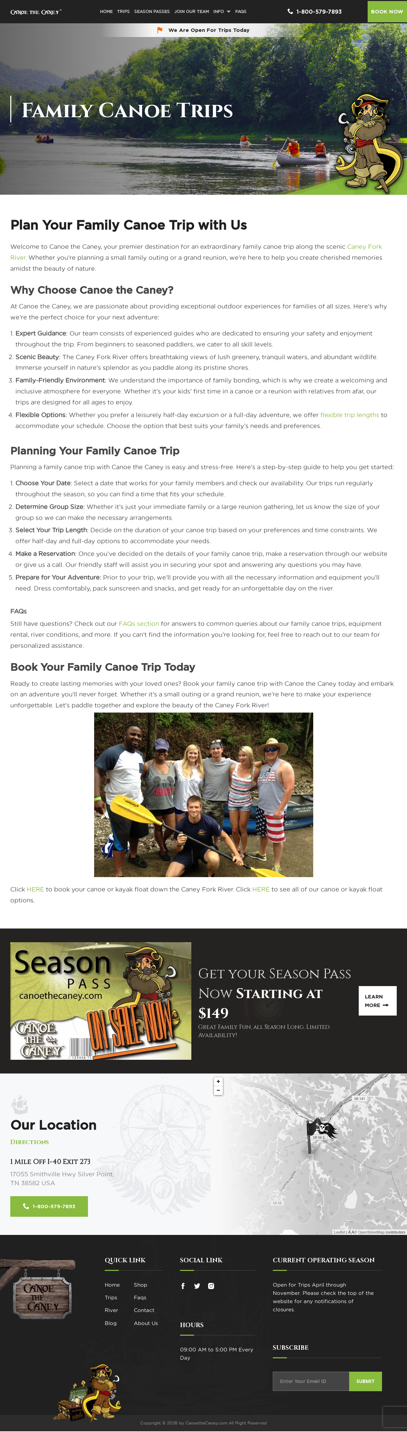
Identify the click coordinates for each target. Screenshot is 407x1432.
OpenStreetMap (371, 1233)
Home (105, 11)
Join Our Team (190, 11)
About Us (146, 1331)
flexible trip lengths (349, 415)
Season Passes (151, 11)
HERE (35, 889)
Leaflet (339, 1233)
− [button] (218, 1091)
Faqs (140, 1301)
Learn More (376, 1000)
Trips (122, 11)
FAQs (239, 11)
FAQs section (139, 623)
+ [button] (218, 1082)
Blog (111, 1331)
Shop (140, 1286)
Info (217, 11)
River (111, 1316)
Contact (144, 1316)
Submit (365, 1382)
